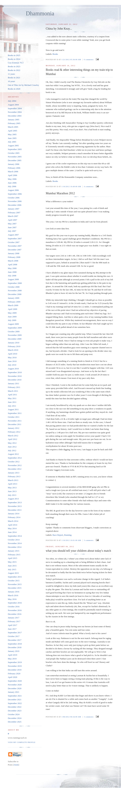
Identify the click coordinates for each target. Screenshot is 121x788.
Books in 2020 (14, 89)
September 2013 (15, 502)
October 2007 (13, 242)
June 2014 (12, 532)
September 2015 (15, 577)
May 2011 (12, 398)
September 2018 (15, 644)
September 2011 (15, 413)
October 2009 (13, 331)
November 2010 (15, 376)
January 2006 (13, 164)
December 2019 (14, 670)
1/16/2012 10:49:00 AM (71, 186)
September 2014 (15, 536)
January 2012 (13, 428)
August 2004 (13, 104)
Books (55, 54)
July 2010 (12, 365)
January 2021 (13, 692)
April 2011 (12, 394)
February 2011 (14, 387)
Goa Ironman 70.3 (15, 62)
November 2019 (15, 666)
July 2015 (12, 569)
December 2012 (14, 469)
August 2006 (13, 190)
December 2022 (14, 707)
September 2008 (15, 283)
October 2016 (13, 606)
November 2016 (15, 610)
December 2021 (14, 699)
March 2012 (13, 435)
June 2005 (12, 138)
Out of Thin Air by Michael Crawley (23, 85)
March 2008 (13, 261)
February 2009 (14, 302)
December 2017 (14, 640)
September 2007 (15, 238)
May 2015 (12, 562)
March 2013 (13, 480)
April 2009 (12, 309)
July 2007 (12, 231)
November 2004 (15, 112)
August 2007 (13, 235)
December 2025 (14, 722)
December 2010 (14, 379)
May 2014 (12, 528)
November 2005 (15, 156)
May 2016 (12, 599)
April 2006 (12, 175)
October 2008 (13, 287)
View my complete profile (21, 742)
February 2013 (14, 476)
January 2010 (13, 342)
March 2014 (13, 521)
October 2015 (13, 580)
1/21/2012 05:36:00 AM (71, 59)
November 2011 (15, 420)
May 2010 (12, 357)
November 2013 (15, 506)
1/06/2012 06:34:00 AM (71, 717)
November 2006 (15, 201)
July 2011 (12, 406)
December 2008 (14, 294)
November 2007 (15, 246)
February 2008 (14, 257)
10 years (11, 81)
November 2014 (15, 543)
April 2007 (12, 220)
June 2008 (12, 272)
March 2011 (13, 391)
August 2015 (13, 573)
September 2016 (15, 603)
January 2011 (13, 383)
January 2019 (13, 651)
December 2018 (14, 647)
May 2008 (12, 268)
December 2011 (14, 424)
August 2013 (13, 498)
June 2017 (12, 629)
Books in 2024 (14, 59)
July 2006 (12, 186)
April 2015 (12, 558)
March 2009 (13, 305)
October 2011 (13, 417)
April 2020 (12, 677)
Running (67, 535)
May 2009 (12, 313)
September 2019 (15, 662)
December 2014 (14, 547)
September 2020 (15, 681)
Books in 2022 (14, 70)
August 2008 (13, 279)
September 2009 (15, 328)
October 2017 (13, 636)
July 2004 (12, 101)
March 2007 (13, 216)
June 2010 (12, 361)
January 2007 (13, 209)
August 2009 (13, 324)
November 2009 (15, 335)
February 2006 (14, 168)
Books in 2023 (14, 66)
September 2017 (15, 632)
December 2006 (14, 205)
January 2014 (13, 513)
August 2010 (13, 368)
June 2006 (12, 183)
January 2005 (13, 119)
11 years (11, 74)
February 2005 (14, 123)
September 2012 (15, 458)
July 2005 (12, 142)
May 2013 (12, 487)
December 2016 (14, 614)
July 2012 (12, 450)
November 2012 (15, 465)
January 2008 (13, 253)
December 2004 (14, 116)
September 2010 (15, 372)
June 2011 (12, 402)
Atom (16, 764)
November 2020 (15, 684)
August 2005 (13, 145)
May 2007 (12, 223)
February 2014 (14, 517)
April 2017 (12, 625)
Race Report (57, 535)
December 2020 (14, 688)
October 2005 (13, 153)
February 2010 (14, 346)
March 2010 (13, 350)
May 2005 (12, 134)
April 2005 (12, 130)
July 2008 (12, 275)
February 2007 (14, 212)
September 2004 (15, 108)
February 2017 (14, 621)
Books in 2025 (14, 55)
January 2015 (13, 551)
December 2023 (14, 710)
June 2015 (12, 565)
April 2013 (12, 484)
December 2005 (14, 160)
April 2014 (12, 525)
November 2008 (15, 290)
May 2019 (12, 658)
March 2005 (13, 127)
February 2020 (14, 673)
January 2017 (13, 617)
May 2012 (12, 443)
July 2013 (12, 495)
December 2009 (14, 339)
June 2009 (12, 316)
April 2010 (12, 353)
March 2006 (13, 171)
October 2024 (13, 714)
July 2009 (12, 320)
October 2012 (13, 461)
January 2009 (13, 298)
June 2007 (12, 227)
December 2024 (14, 718)
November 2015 (15, 584)
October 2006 (13, 197)
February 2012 (14, 432)
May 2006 (12, 179)
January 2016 (13, 591)
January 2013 (13, 472)
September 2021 (15, 696)
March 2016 (13, 595)
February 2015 (14, 554)
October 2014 (13, 539)
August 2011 (13, 409)
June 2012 (12, 446)
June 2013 (12, 491)
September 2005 (15, 149)
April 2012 (12, 439)
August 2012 (13, 454)
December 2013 (14, 510)
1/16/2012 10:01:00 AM (71, 540)
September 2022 (15, 703)
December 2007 (14, 249)
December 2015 (14, 588)
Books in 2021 (14, 77)
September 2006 (15, 194)
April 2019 (12, 655)
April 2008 (12, 264)
